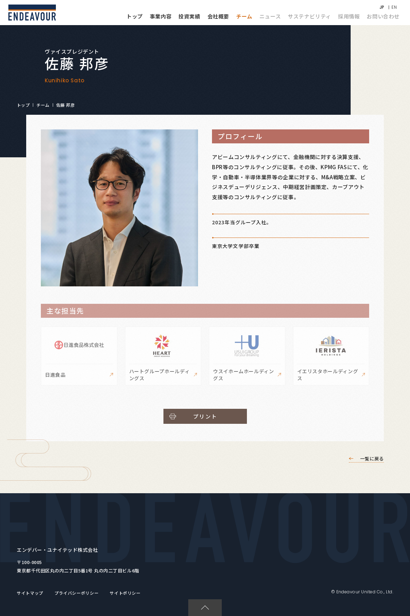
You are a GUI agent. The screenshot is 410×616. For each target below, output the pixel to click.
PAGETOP (201, 602)
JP (382, 7)
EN (394, 7)
